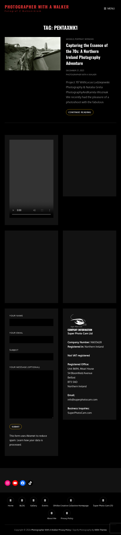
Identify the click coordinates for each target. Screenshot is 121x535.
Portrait (79, 39)
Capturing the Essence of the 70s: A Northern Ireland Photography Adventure (87, 54)
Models (70, 39)
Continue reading (80, 112)
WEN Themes (101, 530)
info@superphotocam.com (82, 399)
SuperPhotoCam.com (80, 412)
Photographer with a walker (37, 7)
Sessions (89, 39)
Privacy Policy (65, 530)
